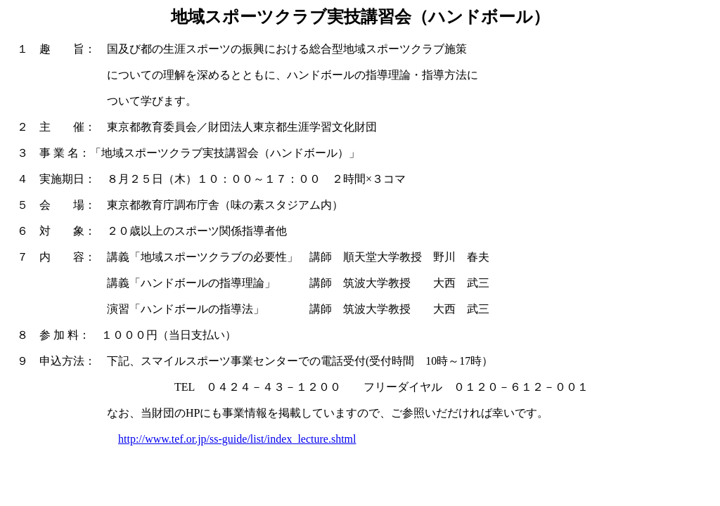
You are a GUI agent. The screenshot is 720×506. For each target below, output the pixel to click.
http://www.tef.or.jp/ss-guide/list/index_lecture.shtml (237, 439)
